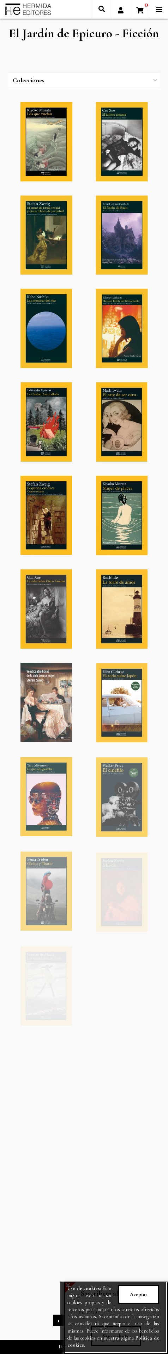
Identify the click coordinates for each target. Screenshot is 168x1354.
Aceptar (139, 1294)
